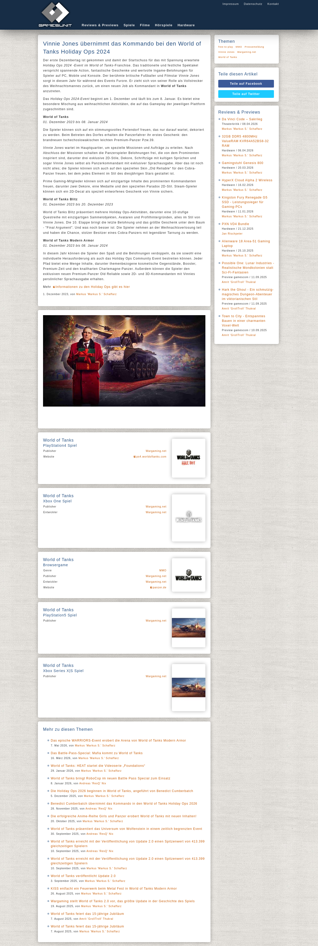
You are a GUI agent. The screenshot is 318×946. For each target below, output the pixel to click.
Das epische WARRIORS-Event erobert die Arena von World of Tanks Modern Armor (118, 740)
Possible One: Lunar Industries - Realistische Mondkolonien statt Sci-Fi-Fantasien (248, 267)
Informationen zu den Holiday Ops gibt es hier (93, 287)
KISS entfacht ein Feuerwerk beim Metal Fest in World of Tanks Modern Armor (114, 888)
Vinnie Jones (226, 52)
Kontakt (273, 3)
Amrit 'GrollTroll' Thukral (96, 918)
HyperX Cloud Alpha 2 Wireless (247, 180)
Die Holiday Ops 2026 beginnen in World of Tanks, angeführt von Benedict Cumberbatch (122, 791)
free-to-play (225, 47)
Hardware (186, 25)
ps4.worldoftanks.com (151, 456)
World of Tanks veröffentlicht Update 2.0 (83, 876)
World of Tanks (227, 57)
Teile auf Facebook (246, 83)
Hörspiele (163, 25)
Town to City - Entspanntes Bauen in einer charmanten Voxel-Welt (243, 320)
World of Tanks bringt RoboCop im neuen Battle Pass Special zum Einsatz (110, 778)
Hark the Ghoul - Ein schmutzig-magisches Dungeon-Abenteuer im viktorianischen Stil (248, 294)
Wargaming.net (156, 451)
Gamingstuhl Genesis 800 (242, 163)
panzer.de (159, 587)
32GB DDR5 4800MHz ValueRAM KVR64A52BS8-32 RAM (245, 141)
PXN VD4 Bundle (235, 224)
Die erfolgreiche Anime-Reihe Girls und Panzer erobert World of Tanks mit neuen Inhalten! (124, 816)
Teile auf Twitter (246, 94)
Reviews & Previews (100, 25)
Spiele (129, 25)
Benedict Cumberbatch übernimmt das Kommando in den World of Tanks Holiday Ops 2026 (124, 803)
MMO (163, 570)
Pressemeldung (254, 47)
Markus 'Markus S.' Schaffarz (96, 294)
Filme (145, 25)
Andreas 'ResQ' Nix (92, 783)
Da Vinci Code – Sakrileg (242, 119)
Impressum (230, 3)
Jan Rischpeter (232, 233)
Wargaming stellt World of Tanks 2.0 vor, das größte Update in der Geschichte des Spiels (123, 901)
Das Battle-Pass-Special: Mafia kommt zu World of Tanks (97, 753)
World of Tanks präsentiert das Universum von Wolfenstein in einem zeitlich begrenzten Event (126, 829)
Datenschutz (253, 3)
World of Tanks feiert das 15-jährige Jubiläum (87, 914)
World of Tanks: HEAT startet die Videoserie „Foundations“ (98, 766)
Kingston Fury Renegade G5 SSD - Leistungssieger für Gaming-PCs (244, 202)
